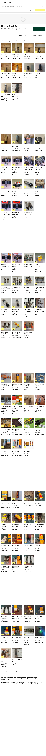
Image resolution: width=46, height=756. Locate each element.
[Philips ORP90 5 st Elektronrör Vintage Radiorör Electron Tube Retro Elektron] (29, 444)
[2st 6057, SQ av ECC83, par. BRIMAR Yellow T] (29, 326)
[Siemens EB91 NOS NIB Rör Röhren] (17, 560)
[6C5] (40, 48)
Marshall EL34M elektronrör (28, 145)
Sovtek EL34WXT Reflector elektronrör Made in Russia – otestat (39, 168)
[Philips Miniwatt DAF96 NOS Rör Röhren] (6, 560)
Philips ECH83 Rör (40, 502)
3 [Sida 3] (23, 671)
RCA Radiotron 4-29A (39, 74)
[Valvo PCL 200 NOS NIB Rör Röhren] (29, 610)
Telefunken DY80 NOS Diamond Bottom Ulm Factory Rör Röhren (39, 525)
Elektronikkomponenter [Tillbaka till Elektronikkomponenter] (10, 36)
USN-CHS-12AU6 (5, 74)
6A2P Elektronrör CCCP (39, 407)
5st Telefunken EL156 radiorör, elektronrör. (39, 191)
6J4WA (25, 55)
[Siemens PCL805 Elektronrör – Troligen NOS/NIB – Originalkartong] (17, 378)
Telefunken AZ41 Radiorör (6, 450)
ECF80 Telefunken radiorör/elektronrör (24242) (29, 430)
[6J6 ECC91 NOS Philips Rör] (29, 539)
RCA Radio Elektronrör (15, 95)
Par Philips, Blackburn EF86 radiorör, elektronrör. (5, 288)
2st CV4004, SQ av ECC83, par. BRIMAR (28, 385)
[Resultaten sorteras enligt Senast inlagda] (37, 35)
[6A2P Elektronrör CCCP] (40, 400)
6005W (14, 74)
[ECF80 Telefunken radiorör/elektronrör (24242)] (29, 423)
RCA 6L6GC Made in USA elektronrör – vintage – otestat (29, 168)
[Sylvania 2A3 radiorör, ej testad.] (6, 303)
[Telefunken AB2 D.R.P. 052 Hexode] (17, 139)
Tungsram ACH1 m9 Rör (5, 145)
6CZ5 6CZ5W (16, 55)
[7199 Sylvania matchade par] (29, 303)
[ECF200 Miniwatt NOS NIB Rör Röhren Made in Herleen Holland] (17, 631)
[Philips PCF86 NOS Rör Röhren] (40, 539)
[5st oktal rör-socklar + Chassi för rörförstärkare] (40, 303)
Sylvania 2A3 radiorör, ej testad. (4, 310)
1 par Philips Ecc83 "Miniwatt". (6, 333)
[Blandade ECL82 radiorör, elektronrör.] (40, 281)
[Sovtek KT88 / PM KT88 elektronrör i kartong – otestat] (17, 258)
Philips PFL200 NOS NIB (27, 525)
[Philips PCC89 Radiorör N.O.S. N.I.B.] (17, 326)
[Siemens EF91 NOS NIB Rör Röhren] (40, 610)
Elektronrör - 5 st (28, 502)
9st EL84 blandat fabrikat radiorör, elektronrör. (28, 265)
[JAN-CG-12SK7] (29, 68)
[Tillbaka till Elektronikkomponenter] (2, 36)
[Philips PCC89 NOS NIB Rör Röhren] (6, 631)
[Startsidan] (8, 2)
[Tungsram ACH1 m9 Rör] (6, 139)
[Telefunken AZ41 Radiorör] (6, 444)
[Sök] (43, 6)
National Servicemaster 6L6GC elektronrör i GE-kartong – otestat (6, 265)
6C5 (36, 55)
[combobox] (23, 6)
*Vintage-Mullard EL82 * (17, 660)
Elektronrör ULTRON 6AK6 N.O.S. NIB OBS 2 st (5, 385)
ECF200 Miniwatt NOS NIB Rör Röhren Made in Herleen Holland (17, 638)
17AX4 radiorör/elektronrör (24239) (40, 430)
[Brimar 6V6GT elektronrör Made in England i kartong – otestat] (6, 206)
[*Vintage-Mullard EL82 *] (17, 653)
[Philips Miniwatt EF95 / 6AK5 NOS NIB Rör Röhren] (6, 539)
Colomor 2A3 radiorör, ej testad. (15, 310)
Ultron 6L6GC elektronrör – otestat (5, 168)
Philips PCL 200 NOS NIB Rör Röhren (28, 567)
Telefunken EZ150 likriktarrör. (29, 190)
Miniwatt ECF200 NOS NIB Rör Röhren (17, 617)
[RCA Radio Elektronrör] (17, 88)
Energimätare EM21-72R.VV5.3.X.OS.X (6, 660)
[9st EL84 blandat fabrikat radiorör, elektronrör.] (29, 258)
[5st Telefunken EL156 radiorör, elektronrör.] (40, 184)
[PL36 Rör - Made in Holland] (6, 88)
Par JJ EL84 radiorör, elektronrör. (27, 288)
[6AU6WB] (6, 48)
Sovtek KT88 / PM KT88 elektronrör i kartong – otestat (17, 265)
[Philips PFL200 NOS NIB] (29, 518)
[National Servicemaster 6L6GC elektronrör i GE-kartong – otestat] (6, 258)
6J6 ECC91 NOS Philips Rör (28, 546)
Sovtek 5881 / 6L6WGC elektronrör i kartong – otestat (17, 191)
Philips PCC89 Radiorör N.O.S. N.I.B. (16, 333)
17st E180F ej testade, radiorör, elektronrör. (17, 288)
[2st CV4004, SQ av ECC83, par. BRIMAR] (29, 378)
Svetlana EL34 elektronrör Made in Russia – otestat (6, 191)
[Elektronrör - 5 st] (29, 496)
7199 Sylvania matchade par (27, 310)
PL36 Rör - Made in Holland (5, 95)
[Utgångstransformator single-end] (6, 400)
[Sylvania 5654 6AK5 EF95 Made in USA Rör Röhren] (17, 518)
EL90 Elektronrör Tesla (28, 407)
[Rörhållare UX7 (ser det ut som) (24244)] (17, 423)
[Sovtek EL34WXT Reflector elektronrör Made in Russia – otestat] (40, 161)
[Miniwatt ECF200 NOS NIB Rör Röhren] (17, 610)
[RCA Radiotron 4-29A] (40, 68)
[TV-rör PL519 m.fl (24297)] (17, 400)
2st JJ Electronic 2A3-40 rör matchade (39, 385)
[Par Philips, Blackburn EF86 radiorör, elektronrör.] (6, 281)
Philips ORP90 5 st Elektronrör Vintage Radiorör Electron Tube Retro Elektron (28, 451)
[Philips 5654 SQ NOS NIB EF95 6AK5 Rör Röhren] (17, 539)
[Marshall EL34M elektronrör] (29, 139)
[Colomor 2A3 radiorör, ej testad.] (17, 303)
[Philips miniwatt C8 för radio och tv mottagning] (17, 496)
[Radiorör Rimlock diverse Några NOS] (6, 423)
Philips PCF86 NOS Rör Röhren (39, 546)
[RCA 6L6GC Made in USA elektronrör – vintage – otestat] (29, 161)
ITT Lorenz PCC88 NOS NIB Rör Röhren (5, 525)
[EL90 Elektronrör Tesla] (29, 400)
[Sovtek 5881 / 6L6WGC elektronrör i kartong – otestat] (17, 184)
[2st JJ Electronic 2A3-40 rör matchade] (40, 378)
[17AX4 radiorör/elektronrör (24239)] (40, 423)
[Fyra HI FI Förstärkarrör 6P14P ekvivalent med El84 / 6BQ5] (29, 631)
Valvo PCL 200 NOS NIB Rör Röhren (27, 617)
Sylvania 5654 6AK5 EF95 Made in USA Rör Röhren (17, 525)
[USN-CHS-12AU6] (6, 68)
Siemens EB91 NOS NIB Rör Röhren (16, 567)
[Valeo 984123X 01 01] (40, 139)
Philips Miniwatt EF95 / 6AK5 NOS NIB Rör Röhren (6, 546)
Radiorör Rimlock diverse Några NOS (5, 430)
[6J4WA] (29, 48)
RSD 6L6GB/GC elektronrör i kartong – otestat (17, 213)
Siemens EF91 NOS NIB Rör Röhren (38, 617)
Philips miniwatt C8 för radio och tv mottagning (16, 503)
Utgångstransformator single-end (6, 407)
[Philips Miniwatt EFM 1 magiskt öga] (6, 496)
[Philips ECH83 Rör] (40, 496)
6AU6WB (3, 55)
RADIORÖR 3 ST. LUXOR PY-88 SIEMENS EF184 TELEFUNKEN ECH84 (16, 451)
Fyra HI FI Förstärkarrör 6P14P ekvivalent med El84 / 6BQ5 (28, 638)
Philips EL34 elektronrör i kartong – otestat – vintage (40, 265)
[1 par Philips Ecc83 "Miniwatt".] (6, 326)
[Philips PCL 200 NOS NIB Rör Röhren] (29, 560)
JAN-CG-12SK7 (28, 74)
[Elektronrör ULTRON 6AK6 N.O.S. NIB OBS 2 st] (6, 378)
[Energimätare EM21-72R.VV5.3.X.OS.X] (6, 653)
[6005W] (17, 68)
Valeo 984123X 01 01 (40, 145)
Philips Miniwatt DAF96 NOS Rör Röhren (5, 567)
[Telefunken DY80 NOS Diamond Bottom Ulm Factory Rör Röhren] (40, 518)
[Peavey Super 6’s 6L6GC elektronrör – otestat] (17, 161)
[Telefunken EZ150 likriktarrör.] (29, 184)
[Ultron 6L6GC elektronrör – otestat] (6, 161)
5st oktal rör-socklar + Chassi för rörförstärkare (40, 310)
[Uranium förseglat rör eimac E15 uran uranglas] (40, 631)
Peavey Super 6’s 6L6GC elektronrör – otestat (17, 168)
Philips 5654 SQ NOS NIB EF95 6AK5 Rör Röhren (17, 546)
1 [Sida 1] (16, 671)
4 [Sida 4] (27, 671)
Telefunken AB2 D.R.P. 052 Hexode (16, 146)
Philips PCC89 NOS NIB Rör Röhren (5, 638)
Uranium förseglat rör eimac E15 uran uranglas (40, 638)
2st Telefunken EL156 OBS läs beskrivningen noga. (28, 213)
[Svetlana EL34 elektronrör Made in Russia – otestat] (6, 184)
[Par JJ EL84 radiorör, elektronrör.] (29, 281)
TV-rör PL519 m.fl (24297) (17, 407)
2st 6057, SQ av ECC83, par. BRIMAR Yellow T (28, 333)
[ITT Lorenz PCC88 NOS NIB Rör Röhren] (6, 518)
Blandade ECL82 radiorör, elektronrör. (39, 288)
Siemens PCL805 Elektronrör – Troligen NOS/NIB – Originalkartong (17, 385)
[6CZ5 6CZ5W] (17, 48)
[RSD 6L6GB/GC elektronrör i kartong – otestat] (17, 206)
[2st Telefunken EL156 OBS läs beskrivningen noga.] (29, 206)
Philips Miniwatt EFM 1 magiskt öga (5, 503)
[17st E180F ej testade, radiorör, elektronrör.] (17, 281)
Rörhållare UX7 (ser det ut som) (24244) (16, 430)
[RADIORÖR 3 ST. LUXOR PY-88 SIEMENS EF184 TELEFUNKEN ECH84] (17, 444)
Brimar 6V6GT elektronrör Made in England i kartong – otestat (6, 213)
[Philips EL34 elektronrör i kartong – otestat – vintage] (40, 258)
